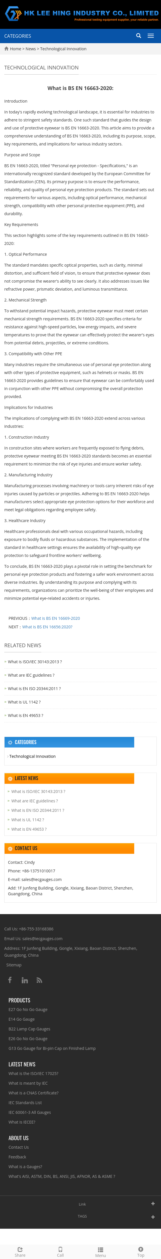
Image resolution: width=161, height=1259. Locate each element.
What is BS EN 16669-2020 (55, 618)
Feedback (17, 1157)
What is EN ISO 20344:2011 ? (34, 688)
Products (19, 1000)
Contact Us (19, 1147)
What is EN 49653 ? (25, 715)
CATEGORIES (17, 36)
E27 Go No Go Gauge (28, 1009)
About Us (18, 1138)
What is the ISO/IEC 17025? (33, 1073)
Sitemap (13, 965)
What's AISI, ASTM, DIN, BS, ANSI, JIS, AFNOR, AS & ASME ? (62, 1176)
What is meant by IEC (28, 1083)
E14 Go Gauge (22, 1019)
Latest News (22, 1064)
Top (141, 1251)
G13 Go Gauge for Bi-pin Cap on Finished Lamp (52, 1048)
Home (15, 48)
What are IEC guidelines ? (31, 675)
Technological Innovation (62, 48)
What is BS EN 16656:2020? (47, 627)
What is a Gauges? (25, 1166)
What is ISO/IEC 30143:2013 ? (35, 661)
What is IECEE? (22, 1122)
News (31, 48)
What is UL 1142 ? (24, 702)
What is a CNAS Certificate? (33, 1093)
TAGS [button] (82, 1216)
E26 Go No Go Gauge (28, 1038)
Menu (100, 1251)
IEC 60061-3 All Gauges (30, 1112)
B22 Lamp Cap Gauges (29, 1029)
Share (20, 1251)
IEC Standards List (25, 1102)
